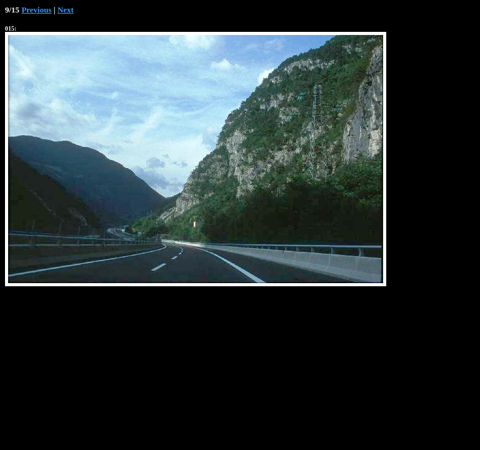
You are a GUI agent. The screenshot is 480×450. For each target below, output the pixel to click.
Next (66, 9)
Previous (36, 9)
